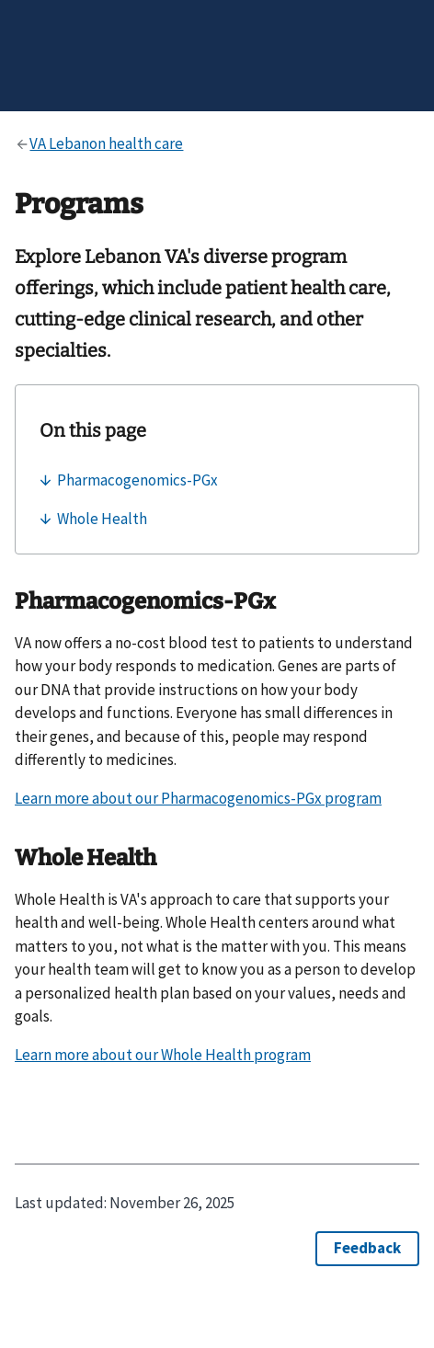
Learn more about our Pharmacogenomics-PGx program (198, 798)
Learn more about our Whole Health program (163, 1055)
